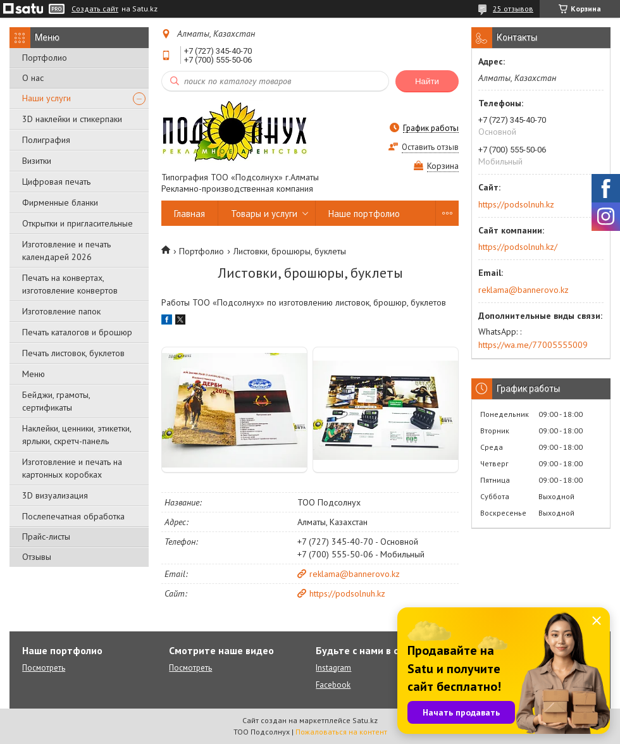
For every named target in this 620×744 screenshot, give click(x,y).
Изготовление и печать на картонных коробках (72, 468)
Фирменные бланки (60, 202)
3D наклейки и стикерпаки (72, 119)
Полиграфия (46, 140)
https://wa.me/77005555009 (533, 344)
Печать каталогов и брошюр (77, 332)
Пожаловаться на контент (341, 731)
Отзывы (36, 556)
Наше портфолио (364, 213)
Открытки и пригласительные (77, 223)
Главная (189, 213)
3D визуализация (55, 495)
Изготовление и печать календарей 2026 (66, 251)
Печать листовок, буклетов (73, 353)
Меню (33, 374)
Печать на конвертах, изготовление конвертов (70, 284)
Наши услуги (46, 98)
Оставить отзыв (430, 147)
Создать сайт (94, 8)
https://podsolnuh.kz (347, 593)
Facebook (333, 684)
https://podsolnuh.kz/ (517, 246)
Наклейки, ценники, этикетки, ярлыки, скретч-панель (76, 435)
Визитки (36, 160)
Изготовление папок (61, 311)
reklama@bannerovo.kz (354, 574)
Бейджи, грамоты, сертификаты (56, 401)
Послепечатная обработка (73, 516)
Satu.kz (365, 720)
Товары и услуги (264, 213)
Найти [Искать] (427, 81)
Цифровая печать (56, 181)
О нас (33, 78)
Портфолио (44, 57)
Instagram (333, 667)
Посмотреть (43, 667)
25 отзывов (513, 8)
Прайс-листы (46, 536)
